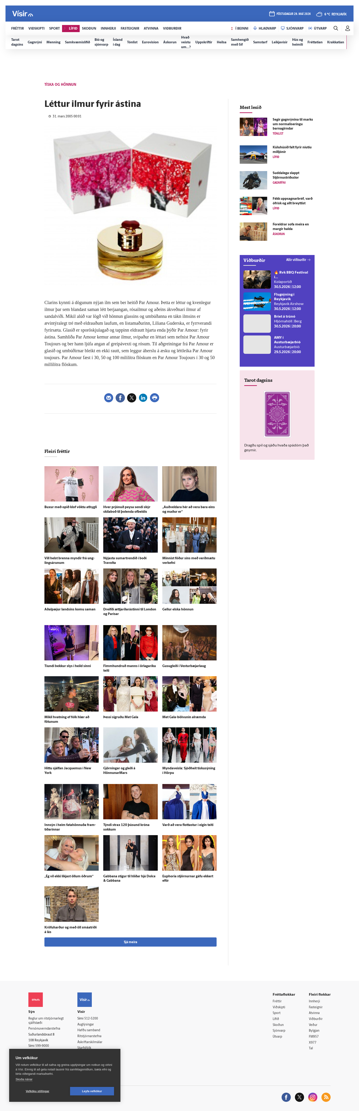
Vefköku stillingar (37, 1091)
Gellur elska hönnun (177, 609)
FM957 (314, 1037)
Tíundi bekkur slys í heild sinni (67, 666)
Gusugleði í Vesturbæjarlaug (184, 666)
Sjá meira (130, 942)
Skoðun (278, 1025)
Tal (311, 1048)
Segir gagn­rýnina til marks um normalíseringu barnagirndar (293, 124)
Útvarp (277, 1037)
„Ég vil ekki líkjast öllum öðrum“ (68, 876)
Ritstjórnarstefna (89, 1036)
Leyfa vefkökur (92, 1091)
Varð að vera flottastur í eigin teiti (187, 825)
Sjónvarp (279, 1031)
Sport (276, 1013)
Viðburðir (316, 1019)
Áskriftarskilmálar (89, 1042)
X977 (312, 1043)
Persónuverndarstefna (44, 1029)
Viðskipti (279, 1007)
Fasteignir (316, 1007)
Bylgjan (314, 1031)
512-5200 (91, 1018)
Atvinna (314, 1013)
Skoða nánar (24, 1079)
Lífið (276, 1019)
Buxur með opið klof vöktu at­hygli (70, 507)
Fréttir (277, 1001)
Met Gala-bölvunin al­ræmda (184, 717)
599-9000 (42, 1046)
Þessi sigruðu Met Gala (120, 717)
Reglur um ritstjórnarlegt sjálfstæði (46, 1021)
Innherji (314, 1001)
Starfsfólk (84, 1048)
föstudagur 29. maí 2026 (294, 14)
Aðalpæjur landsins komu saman (69, 609)
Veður (313, 1025)
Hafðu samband (88, 1030)
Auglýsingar (85, 1024)
